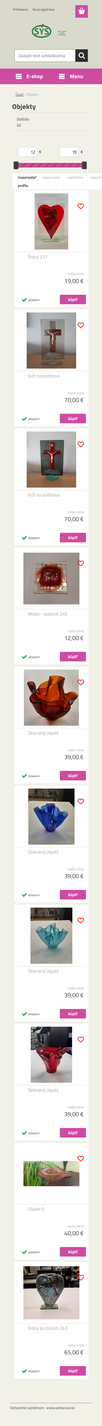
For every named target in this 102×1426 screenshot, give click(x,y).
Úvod (19, 94)
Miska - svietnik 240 (47, 614)
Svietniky (23, 118)
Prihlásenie (20, 9)
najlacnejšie (51, 177)
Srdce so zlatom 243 (48, 1328)
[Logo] (51, 31)
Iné (19, 124)
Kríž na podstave (44, 376)
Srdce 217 (38, 257)
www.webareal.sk (60, 1407)
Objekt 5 (36, 1209)
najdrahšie (75, 177)
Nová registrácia (44, 9)
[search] (81, 55)
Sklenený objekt (43, 733)
